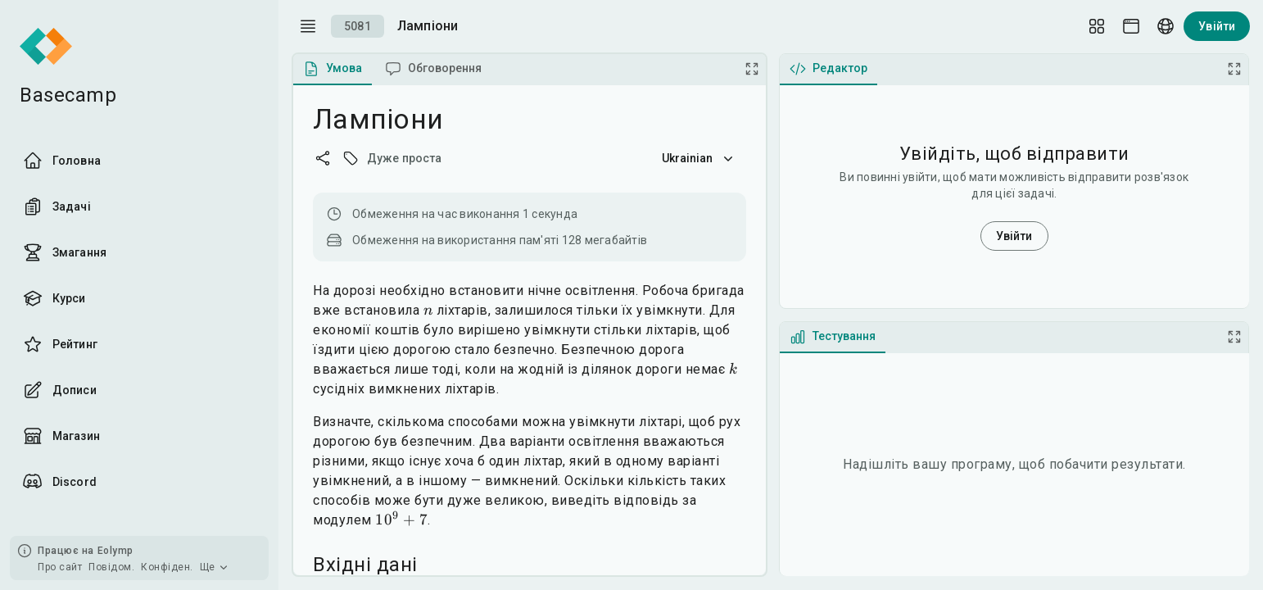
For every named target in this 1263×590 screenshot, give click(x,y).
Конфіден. (167, 567)
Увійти (1216, 26)
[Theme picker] (1131, 26)
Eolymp (115, 550)
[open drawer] (308, 26)
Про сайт (60, 567)
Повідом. (111, 567)
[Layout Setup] (1096, 26)
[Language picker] (1165, 26)
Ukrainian (699, 158)
